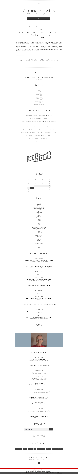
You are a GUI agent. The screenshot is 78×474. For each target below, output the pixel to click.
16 (49, 185)
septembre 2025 (39, 101)
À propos (46, 19)
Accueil (31, 19)
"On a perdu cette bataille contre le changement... (42, 310)
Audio (39, 210)
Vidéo (39, 246)
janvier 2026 (39, 95)
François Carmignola (26, 303)
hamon (43, 447)
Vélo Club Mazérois (34, 118)
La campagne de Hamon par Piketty (36, 24)
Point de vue (39, 237)
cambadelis (30, 447)
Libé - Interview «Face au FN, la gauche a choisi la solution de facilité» (39, 34)
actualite (47, 61)
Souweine (27, 259)
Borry (29, 284)
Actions (39, 202)
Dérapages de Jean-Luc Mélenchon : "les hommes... (41, 316)
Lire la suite (39, 79)
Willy (28, 291)
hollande (25, 447)
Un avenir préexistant (34, 138)
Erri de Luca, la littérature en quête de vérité (41, 291)
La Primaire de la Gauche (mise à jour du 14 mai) (39, 390)
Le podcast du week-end (39, 234)
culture (39, 213)
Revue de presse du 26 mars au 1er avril (41, 284)
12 (35, 185)
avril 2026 (39, 91)
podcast (39, 235)
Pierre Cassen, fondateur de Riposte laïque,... (33, 140)
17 (28, 187)
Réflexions (39, 241)
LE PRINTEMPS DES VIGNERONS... (33, 135)
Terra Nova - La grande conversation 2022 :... (41, 278)
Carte (39, 323)
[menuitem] (30, 18)
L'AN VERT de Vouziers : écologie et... (50, 132)
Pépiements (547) (31, 126)
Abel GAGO (28, 265)
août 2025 (39, 102)
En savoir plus (59, 473)
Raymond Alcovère (45, 138)
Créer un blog (37, 468)
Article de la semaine (39, 208)
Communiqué (39, 212)
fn (30, 61)
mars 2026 (39, 93)
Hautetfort (41, 468)
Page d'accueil (47, 24)
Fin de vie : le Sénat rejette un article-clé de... (39, 383)
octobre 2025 (39, 99)
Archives (38, 19)
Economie (39, 216)
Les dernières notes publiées (39, 470)
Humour (39, 221)
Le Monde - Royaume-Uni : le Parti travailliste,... (39, 409)
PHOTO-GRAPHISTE (47, 135)
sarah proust (26, 61)
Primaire (39, 239)
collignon (27, 310)
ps (31, 61)
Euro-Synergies (51, 129)
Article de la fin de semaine (39, 206)
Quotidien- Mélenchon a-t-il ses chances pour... (39, 364)
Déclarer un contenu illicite (22, 471)
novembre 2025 (39, 98)
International (39, 225)
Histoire (39, 220)
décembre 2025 (39, 97)
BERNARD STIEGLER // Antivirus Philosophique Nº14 (44, 303)
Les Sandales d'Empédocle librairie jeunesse (44, 124)
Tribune (39, 245)
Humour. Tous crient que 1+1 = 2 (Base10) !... (36, 115)
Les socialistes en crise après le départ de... (39, 415)
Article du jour (46, 59)
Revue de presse (39, 242)
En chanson (39, 217)
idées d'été (39, 224)
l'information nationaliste (49, 121)
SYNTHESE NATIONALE (50, 140)
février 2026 (39, 94)
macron (39, 447)
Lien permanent (32, 59)
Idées (39, 222)
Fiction (39, 218)
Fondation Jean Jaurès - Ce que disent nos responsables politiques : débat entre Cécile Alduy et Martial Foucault (40, 26)
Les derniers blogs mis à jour (30, 470)
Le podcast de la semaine (39, 233)
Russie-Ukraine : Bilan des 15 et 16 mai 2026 (32, 121)
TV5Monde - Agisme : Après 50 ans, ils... (39, 377)
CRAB (27, 316)
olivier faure (48, 447)
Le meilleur (39, 231)
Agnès (28, 278)
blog (59, 471)
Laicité (39, 230)
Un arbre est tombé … (28, 124)
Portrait (39, 238)
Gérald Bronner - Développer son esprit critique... (42, 259)
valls (35, 447)
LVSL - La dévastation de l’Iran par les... (39, 358)
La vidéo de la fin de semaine (39, 228)
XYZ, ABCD (50, 115)
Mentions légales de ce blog (31, 471)
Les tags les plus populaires (48, 470)
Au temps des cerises (39, 10)
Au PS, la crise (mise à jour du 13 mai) (39, 402)
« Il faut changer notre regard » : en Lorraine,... (30, 132)
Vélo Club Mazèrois (44, 118)
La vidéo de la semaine (39, 229)
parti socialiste (36, 61)
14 (42, 185)
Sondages (39, 243)
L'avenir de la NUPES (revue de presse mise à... (42, 265)
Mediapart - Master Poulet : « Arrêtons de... (39, 371)
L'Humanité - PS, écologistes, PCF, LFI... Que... (39, 396)
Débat (39, 214)
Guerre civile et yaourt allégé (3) (44, 126)
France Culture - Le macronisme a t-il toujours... (41, 297)
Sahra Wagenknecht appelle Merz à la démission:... (35, 129)
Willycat (27, 297)
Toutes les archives (39, 104)
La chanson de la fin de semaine (39, 226)
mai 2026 (39, 90)
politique (42, 61)
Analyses (39, 204)
